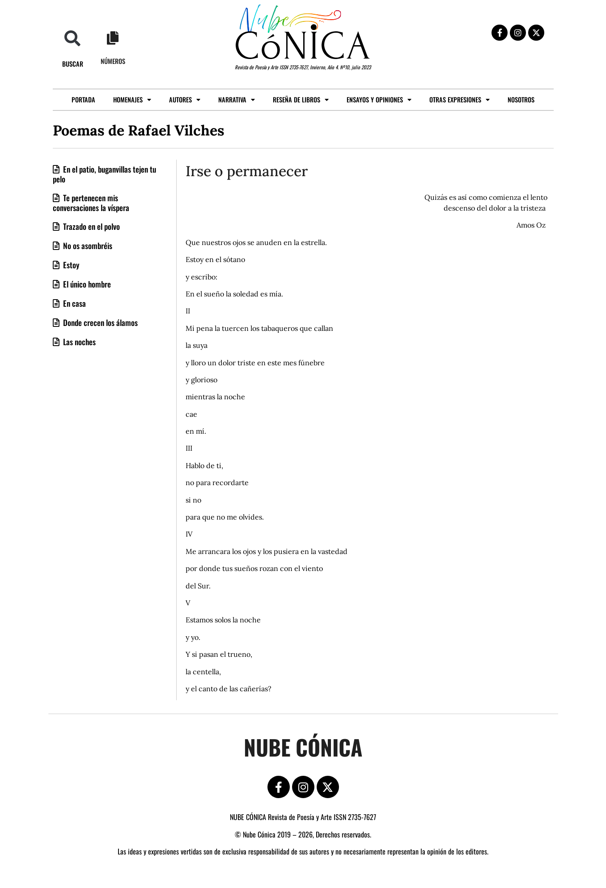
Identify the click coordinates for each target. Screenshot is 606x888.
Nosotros (521, 99)
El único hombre (86, 284)
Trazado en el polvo (90, 226)
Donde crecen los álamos (99, 322)
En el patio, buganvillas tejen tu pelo (104, 174)
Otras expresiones (459, 99)
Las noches (78, 341)
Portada (83, 99)
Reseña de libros (301, 99)
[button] (72, 38)
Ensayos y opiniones (379, 99)
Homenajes (132, 99)
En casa (73, 303)
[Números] (112, 38)
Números (113, 61)
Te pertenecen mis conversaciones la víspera (91, 202)
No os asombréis (86, 245)
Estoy (70, 265)
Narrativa (236, 99)
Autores (184, 99)
